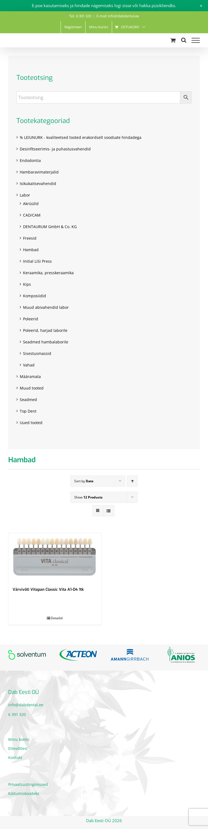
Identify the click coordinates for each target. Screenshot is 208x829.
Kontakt (15, 757)
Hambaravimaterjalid (39, 172)
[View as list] (108, 510)
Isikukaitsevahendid (38, 183)
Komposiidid (34, 295)
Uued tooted (31, 422)
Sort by (83, 481)
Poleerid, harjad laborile (45, 330)
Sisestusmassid (37, 353)
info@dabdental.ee (25, 704)
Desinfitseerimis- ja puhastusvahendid (55, 149)
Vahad (29, 365)
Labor (25, 195)
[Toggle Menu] (196, 40)
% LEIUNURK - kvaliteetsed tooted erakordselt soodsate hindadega (80, 137)
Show (88, 497)
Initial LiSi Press (37, 261)
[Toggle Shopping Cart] (173, 40)
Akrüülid (31, 203)
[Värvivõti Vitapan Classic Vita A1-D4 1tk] (54, 557)
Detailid (56, 618)
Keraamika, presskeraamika (48, 272)
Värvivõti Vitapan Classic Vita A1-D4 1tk (48, 589)
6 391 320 (17, 714)
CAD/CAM (32, 215)
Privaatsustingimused (28, 784)
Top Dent (28, 411)
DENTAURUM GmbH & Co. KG (50, 226)
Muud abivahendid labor (46, 307)
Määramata (30, 376)
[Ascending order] (132, 481)
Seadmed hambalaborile (45, 342)
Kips (27, 284)
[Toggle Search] (183, 40)
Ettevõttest (18, 748)
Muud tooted (32, 388)
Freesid (29, 238)
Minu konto (18, 739)
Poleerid (30, 318)
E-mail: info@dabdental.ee (117, 15)
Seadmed (28, 399)
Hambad (31, 249)
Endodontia (30, 160)
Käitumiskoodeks (23, 793)
